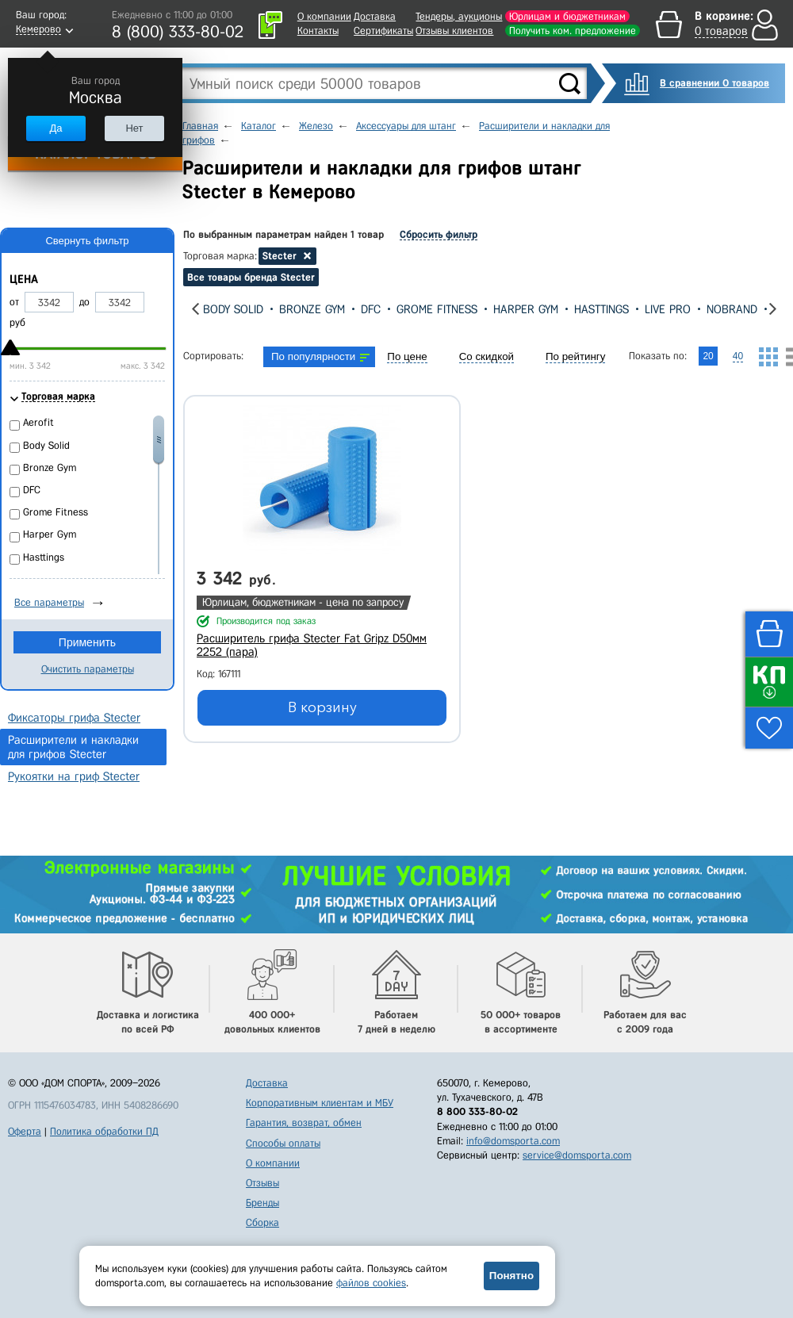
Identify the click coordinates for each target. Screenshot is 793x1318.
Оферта (24, 1131)
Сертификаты (383, 30)
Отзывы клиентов (454, 30)
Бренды (262, 1202)
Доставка (375, 16)
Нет (134, 128)
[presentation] (195, 309)
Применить (87, 642)
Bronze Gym (312, 309)
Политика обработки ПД (104, 1131)
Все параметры (49, 602)
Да (55, 128)
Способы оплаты (283, 1143)
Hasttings (601, 309)
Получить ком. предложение (572, 30)
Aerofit (38, 422)
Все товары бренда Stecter (251, 277)
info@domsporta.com (513, 1141)
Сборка (262, 1222)
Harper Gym (525, 309)
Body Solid (233, 309)
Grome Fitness (436, 309)
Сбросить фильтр (438, 234)
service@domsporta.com (577, 1155)
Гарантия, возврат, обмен (304, 1122)
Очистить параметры (87, 669)
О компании (324, 16)
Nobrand (732, 309)
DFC (371, 309)
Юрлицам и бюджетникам (567, 16)
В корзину (322, 707)
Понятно (511, 1276)
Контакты (318, 30)
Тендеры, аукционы (459, 16)
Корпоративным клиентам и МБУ (319, 1103)
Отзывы (262, 1183)
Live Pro (668, 309)
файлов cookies (371, 1283)
